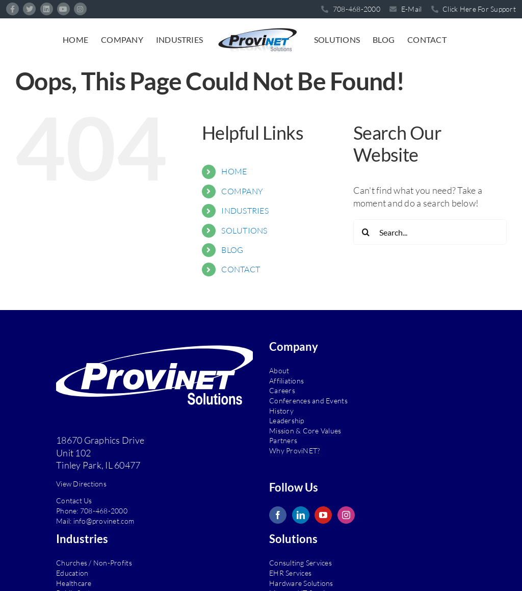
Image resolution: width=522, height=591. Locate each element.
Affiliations (286, 380)
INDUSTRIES (245, 210)
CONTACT (240, 269)
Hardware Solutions (301, 583)
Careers (282, 390)
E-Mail (405, 9)
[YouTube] (323, 515)
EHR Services (290, 573)
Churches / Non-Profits (94, 562)
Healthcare (74, 583)
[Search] (366, 232)
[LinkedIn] (300, 515)
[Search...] (430, 232)
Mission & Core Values (305, 430)
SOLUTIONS (244, 230)
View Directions (81, 483)
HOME (234, 171)
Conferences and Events (308, 400)
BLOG (232, 250)
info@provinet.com (104, 521)
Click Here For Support (473, 9)
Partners (283, 440)
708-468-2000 (103, 510)
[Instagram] (346, 515)
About (279, 370)
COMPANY (242, 191)
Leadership (286, 420)
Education (72, 573)
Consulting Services (300, 562)
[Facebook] (277, 515)
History (281, 410)
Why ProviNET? (294, 450)
